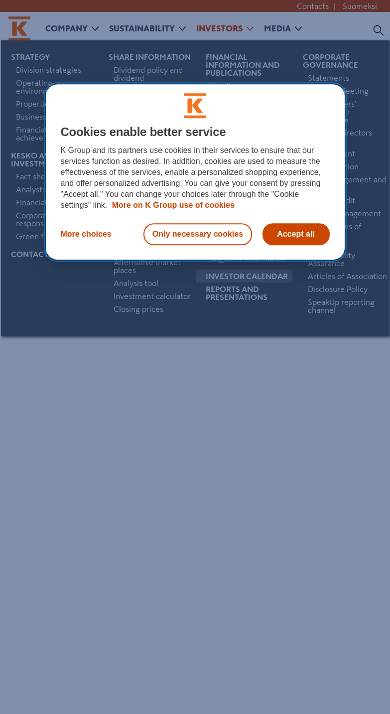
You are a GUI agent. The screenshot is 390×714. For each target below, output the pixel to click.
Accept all (296, 234)
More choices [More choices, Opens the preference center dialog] (86, 234)
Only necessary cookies (197, 234)
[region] (195, 172)
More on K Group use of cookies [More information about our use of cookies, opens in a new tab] (172, 205)
